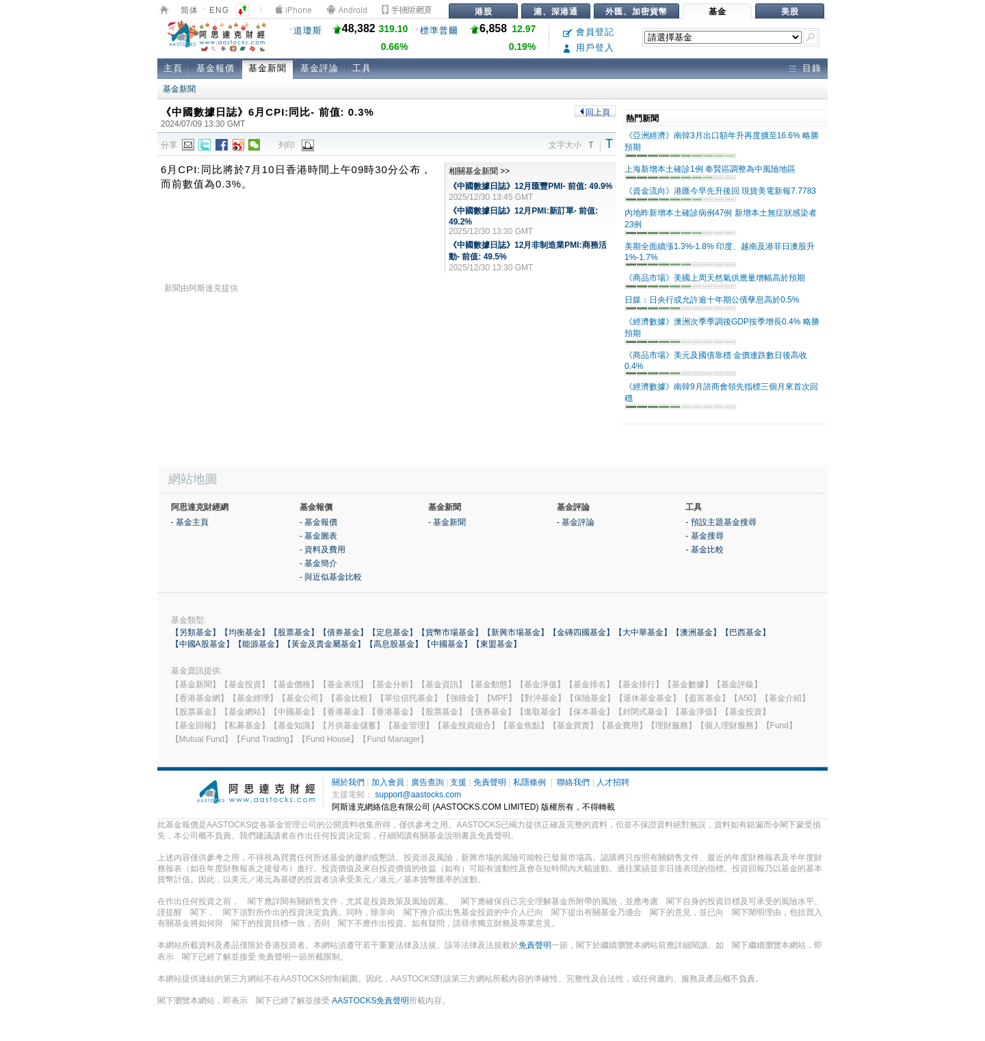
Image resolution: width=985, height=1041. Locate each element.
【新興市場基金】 (516, 632)
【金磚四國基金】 (581, 632)
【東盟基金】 (496, 644)
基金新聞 (267, 68)
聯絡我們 (573, 782)
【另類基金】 (195, 632)
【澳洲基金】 (696, 632)
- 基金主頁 (190, 522)
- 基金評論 (575, 522)
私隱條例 (529, 782)
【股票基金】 (294, 632)
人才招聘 (612, 782)
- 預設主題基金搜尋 (720, 522)
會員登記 (588, 32)
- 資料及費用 (322, 549)
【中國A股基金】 (202, 644)
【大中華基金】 (643, 632)
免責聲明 (489, 782)
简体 (189, 10)
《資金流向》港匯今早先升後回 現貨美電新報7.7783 (720, 191)
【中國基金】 (447, 644)
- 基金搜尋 (704, 536)
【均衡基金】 (245, 632)
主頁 (173, 68)
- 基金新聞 (447, 522)
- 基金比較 (704, 549)
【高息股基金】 (394, 644)
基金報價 (215, 68)
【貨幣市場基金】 (450, 632)
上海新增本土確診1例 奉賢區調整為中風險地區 (710, 169)
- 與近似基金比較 (331, 577)
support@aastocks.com (418, 794)
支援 (458, 782)
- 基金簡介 (318, 563)
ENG (219, 10)
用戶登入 (588, 47)
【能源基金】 (258, 644)
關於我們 (348, 782)
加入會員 (387, 782)
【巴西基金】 (745, 632)
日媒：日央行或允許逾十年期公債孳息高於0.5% (712, 300)
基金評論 (319, 68)
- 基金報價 (318, 522)
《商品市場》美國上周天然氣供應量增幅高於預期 (715, 278)
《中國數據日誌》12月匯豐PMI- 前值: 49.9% (530, 186)
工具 (361, 68)
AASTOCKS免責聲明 (370, 1000)
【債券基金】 (343, 632)
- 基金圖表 (318, 536)
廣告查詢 (427, 782)
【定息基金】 (392, 632)
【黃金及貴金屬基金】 (324, 644)
